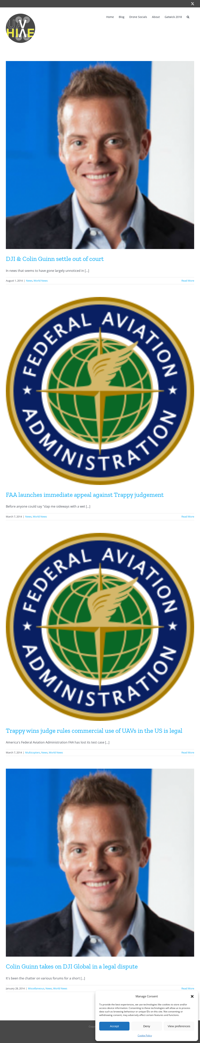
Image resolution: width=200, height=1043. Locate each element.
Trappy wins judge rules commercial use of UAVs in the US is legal (94, 730)
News (29, 280)
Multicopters (32, 752)
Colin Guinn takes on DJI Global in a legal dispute (72, 966)
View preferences (179, 1026)
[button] (192, 996)
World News (41, 280)
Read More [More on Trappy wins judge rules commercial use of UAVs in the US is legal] (187, 752)
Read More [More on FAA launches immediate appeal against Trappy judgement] (187, 516)
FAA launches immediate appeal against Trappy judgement (85, 494)
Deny (146, 1026)
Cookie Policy (145, 1035)
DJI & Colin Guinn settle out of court (55, 258)
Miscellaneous (36, 988)
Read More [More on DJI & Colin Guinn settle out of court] (187, 280)
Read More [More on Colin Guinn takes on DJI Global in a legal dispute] (187, 988)
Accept (114, 1026)
